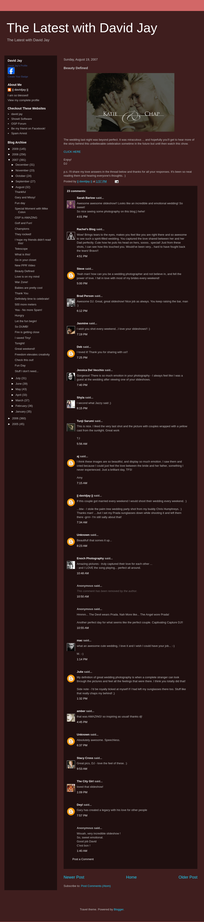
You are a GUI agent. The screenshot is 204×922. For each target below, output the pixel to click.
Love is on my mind (27, 276)
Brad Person (85, 296)
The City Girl (85, 781)
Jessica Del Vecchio (90, 370)
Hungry (19, 315)
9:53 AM (82, 768)
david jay (16, 114)
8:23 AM (82, 545)
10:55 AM (83, 628)
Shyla (80, 397)
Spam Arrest (19, 133)
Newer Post (74, 877)
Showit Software (21, 118)
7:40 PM (82, 385)
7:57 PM (82, 815)
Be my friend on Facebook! (28, 128)
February (22, 405)
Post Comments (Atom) (96, 886)
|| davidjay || (85, 495)
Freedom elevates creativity (32, 354)
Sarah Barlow (86, 197)
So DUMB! (21, 326)
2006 (15, 418)
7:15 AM (82, 483)
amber (81, 711)
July (18, 378)
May (19, 389)
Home (131, 877)
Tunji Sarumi (85, 421)
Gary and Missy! (25, 197)
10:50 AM (83, 596)
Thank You (21, 293)
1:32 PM (82, 698)
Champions (22, 228)
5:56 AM (82, 443)
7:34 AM (82, 522)
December (23, 164)
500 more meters (25, 304)
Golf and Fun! (23, 223)
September (23, 181)
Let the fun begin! (26, 321)
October (21, 176)
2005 (15, 424)
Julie (80, 671)
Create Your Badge (18, 76)
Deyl (80, 804)
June (19, 383)
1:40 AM (82, 850)
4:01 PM (82, 216)
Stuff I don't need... (27, 371)
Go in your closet (25, 260)
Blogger (118, 909)
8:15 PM (82, 408)
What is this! (22, 254)
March (20, 400)
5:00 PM (82, 283)
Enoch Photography (90, 558)
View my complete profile (23, 100)
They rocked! (23, 234)
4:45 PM (82, 722)
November (23, 170)
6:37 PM (82, 745)
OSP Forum (18, 123)
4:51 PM (82, 256)
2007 (15, 159)
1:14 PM (82, 659)
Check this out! (24, 360)
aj (78, 456)
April (19, 394)
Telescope (21, 248)
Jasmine (82, 323)
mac (79, 640)
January (21, 411)
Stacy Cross (85, 758)
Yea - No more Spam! (28, 310)
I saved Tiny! (23, 337)
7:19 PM (82, 334)
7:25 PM (82, 357)
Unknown (83, 534)
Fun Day (20, 365)
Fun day (20, 203)
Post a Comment (83, 859)
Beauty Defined (24, 271)
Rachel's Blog (86, 229)
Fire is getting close (27, 332)
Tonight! (20, 343)
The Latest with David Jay (82, 27)
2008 (15, 154)
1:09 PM (82, 792)
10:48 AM (83, 573)
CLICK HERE (72, 151)
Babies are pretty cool (28, 287)
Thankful (20, 192)
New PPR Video (25, 265)
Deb (79, 346)
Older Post (188, 877)
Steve (80, 268)
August (20, 187)
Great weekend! (25, 348)
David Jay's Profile (17, 65)
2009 (15, 149)
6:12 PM (82, 310)
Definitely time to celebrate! (32, 298)
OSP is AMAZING (26, 217)
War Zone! (21, 282)
